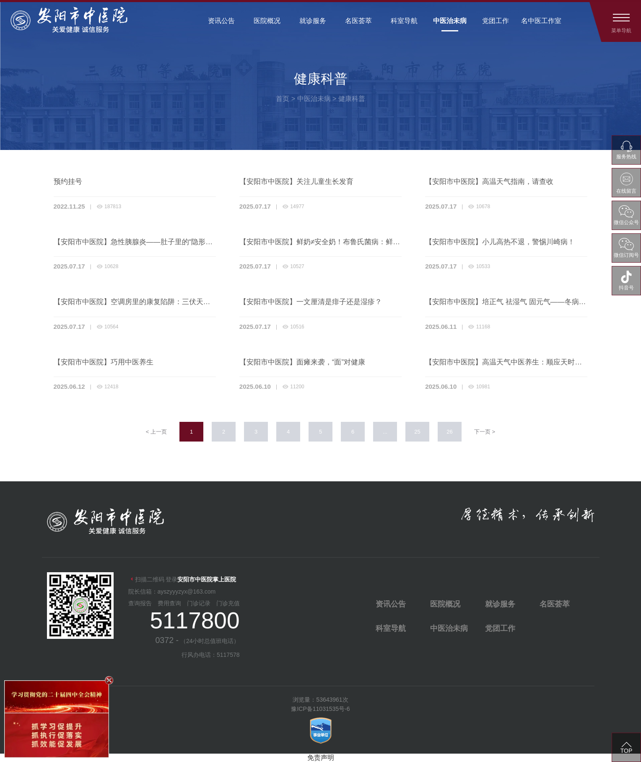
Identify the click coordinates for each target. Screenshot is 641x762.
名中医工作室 (541, 20)
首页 (282, 98)
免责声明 (320, 757)
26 (449, 432)
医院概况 (267, 20)
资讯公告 (221, 20)
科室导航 (404, 20)
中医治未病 (450, 20)
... (385, 432)
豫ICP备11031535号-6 (320, 708)
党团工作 (495, 20)
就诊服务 (312, 20)
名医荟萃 (358, 20)
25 (417, 432)
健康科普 (351, 98)
